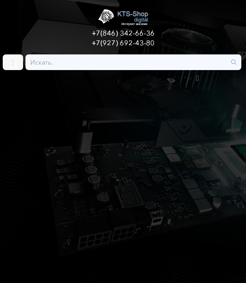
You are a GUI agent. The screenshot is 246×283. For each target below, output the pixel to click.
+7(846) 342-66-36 (123, 33)
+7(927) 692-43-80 (123, 43)
